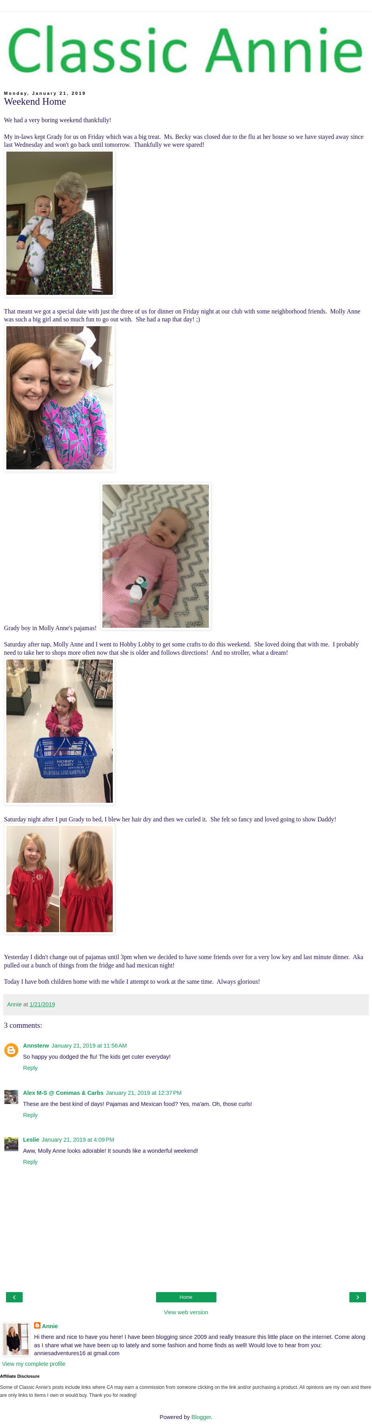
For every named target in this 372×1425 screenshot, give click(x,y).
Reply (30, 1068)
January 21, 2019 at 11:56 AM (89, 1045)
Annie (50, 1326)
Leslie (31, 1140)
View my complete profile (34, 1364)
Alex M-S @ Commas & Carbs (63, 1093)
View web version (186, 1312)
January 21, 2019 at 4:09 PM (78, 1140)
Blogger (201, 1417)
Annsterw (36, 1045)
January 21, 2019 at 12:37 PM (144, 1093)
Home (185, 1297)
